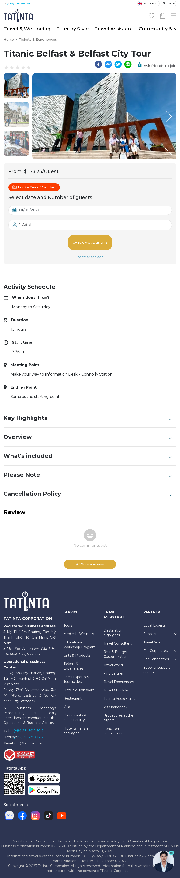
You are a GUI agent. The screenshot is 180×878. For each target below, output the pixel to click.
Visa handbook (116, 707)
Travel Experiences (119, 682)
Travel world (113, 665)
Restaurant (73, 698)
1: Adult (26, 225)
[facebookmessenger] (108, 64)
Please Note (88, 474)
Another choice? (90, 257)
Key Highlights (88, 418)
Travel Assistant (113, 29)
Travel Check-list (117, 690)
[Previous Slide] (39, 116)
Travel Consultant (118, 643)
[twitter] (118, 64)
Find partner (114, 673)
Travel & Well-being (27, 29)
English (146, 3)
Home (9, 39)
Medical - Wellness (79, 634)
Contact (42, 841)
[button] (16, 85)
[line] (128, 64)
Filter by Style (72, 29)
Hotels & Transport (79, 690)
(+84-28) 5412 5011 (28, 731)
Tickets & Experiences (38, 39)
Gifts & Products (77, 655)
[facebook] (98, 64)
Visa (67, 707)
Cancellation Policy (88, 493)
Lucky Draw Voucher (34, 187)
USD (167, 3)
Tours (68, 625)
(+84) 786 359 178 (18, 3)
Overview (88, 437)
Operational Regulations (148, 841)
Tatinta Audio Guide (120, 699)
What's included (88, 455)
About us (19, 841)
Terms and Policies (73, 841)
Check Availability (90, 242)
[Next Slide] (169, 116)
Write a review (90, 564)
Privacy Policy (108, 841)
